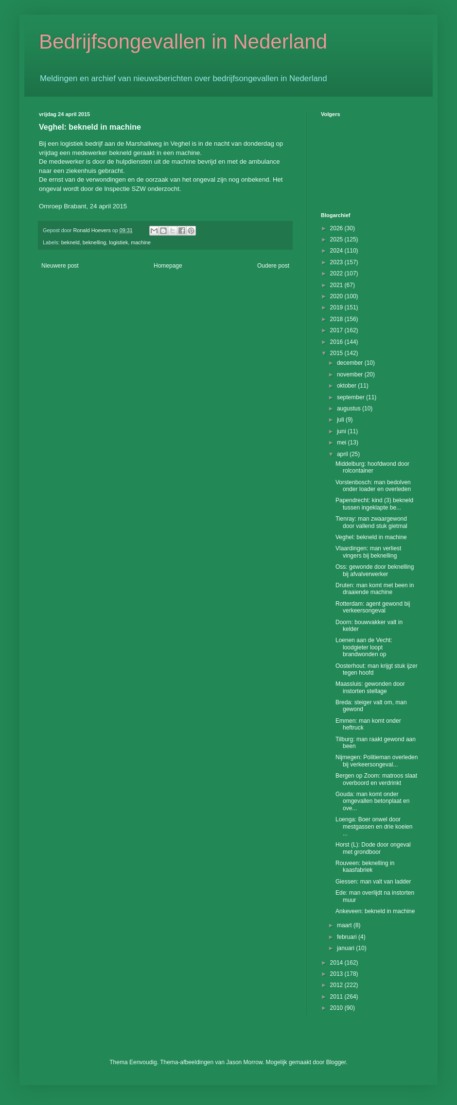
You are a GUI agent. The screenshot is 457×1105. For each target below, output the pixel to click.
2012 (337, 985)
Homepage (168, 265)
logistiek (118, 242)
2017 (337, 330)
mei (342, 442)
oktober (347, 385)
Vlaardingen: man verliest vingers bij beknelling (368, 552)
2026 (337, 228)
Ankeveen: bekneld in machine (375, 911)
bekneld (70, 242)
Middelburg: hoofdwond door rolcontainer (372, 467)
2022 (337, 273)
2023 (337, 262)
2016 (337, 342)
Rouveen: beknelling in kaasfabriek (364, 866)
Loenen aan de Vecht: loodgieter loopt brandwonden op (363, 647)
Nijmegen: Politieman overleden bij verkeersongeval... (376, 760)
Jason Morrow (244, 1062)
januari (346, 948)
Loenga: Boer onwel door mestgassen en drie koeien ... (373, 826)
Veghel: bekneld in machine (371, 537)
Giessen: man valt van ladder (373, 881)
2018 (337, 319)
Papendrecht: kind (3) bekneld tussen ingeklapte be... (374, 503)
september (351, 397)
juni (342, 431)
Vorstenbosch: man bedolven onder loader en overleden (373, 486)
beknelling (94, 242)
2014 (337, 962)
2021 (337, 285)
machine (141, 242)
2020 (337, 296)
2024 (337, 250)
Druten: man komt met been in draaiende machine (374, 588)
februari (347, 937)
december (351, 362)
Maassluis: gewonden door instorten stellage (370, 687)
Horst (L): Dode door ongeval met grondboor (373, 848)
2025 (337, 239)
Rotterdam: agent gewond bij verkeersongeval (372, 607)
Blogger (336, 1062)
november (351, 374)
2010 (337, 1007)
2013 (337, 973)
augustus (349, 408)
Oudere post (273, 265)
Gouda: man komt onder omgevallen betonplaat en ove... (372, 801)
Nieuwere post (60, 265)
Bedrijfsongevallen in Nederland (183, 41)
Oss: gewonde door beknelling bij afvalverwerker (374, 570)
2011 (337, 996)
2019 (337, 307)
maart (345, 925)
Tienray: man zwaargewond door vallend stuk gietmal (371, 522)
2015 (337, 353)
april (343, 454)
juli (341, 419)
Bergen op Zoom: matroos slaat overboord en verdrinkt (376, 779)
